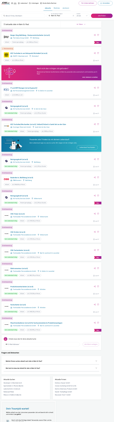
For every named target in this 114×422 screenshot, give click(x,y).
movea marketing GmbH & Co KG (42, 399)
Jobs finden (102, 16)
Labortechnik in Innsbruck (12, 402)
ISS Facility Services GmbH (21, 115)
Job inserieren (12, 419)
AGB (26, 419)
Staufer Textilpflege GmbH (40, 407)
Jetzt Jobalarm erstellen (44, 84)
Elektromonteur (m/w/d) (19, 280)
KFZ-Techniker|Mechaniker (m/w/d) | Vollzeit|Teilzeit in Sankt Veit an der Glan (24, 132)
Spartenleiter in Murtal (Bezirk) (13, 399)
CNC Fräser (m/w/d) (17, 226)
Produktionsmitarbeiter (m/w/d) (21, 299)
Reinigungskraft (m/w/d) (19, 113)
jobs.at (44, 419)
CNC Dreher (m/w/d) (17, 244)
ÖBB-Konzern (17, 192)
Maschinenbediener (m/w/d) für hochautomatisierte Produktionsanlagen (24, 336)
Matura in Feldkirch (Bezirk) (12, 408)
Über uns (4, 419)
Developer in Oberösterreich (13, 396)
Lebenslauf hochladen (41, 159)
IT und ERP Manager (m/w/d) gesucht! (23, 95)
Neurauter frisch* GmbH (40, 410)
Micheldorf (35, 59)
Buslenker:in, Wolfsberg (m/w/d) (21, 190)
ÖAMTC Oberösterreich (20, 59)
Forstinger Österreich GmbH (22, 136)
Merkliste (57, 8)
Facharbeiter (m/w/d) (18, 317)
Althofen (43, 301)
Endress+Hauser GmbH (39, 396)
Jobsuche (48, 8)
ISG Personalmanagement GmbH (23, 97)
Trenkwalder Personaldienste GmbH (24, 229)
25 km (79, 16)
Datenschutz (32, 419)
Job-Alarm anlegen (45, 358)
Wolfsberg (36, 40)
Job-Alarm (66, 8)
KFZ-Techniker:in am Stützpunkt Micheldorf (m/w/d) (25, 56)
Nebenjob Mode (9, 405)
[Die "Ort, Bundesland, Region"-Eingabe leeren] (73, 15)
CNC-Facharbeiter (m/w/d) (19, 262)
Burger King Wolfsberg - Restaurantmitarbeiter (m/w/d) (27, 36)
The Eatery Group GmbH (21, 40)
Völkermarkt (38, 210)
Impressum (20, 419)
